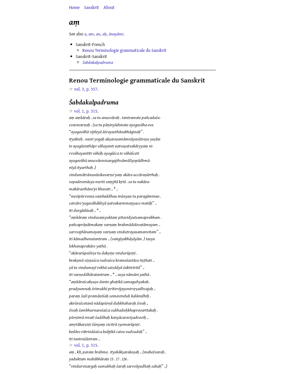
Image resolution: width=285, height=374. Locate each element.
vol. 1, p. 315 (85, 111)
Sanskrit (91, 7)
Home (74, 7)
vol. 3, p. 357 (85, 89)
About (109, 7)
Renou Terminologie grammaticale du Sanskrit (124, 50)
